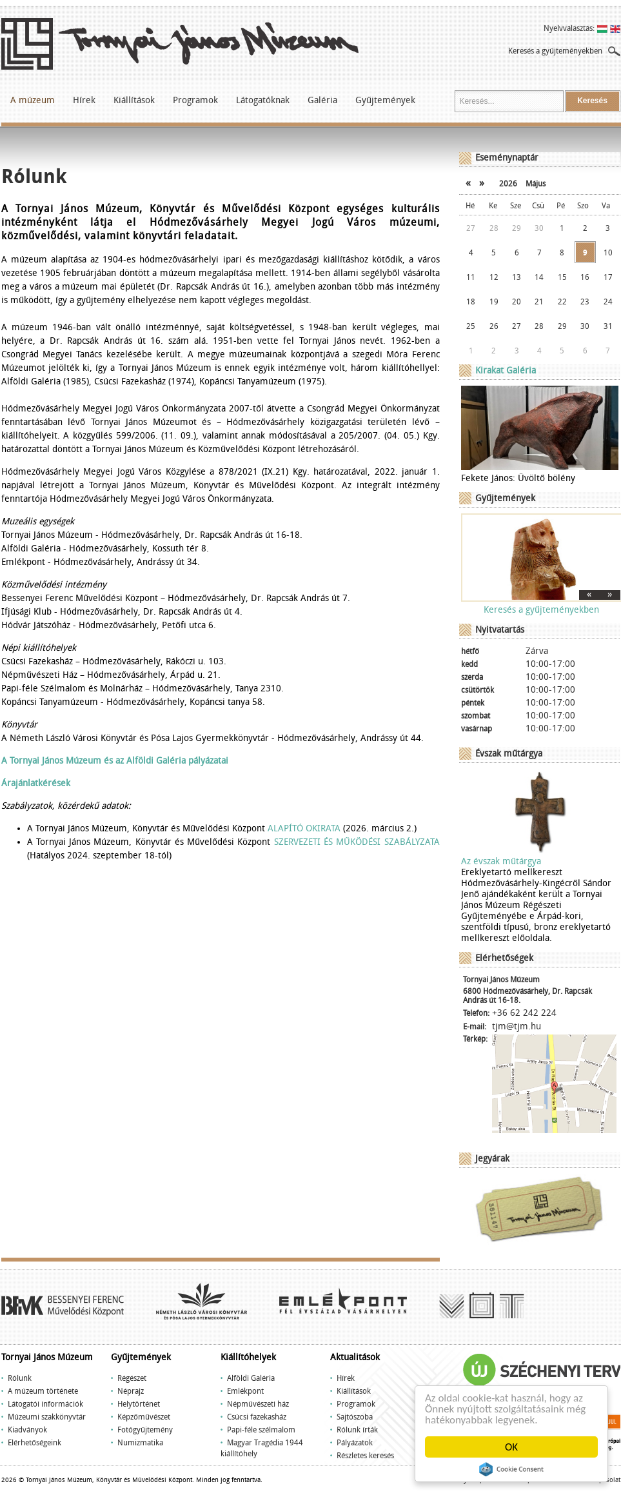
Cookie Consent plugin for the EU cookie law (511, 1469)
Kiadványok (27, 1429)
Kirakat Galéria (505, 370)
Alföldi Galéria (251, 1378)
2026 (508, 183)
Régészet (131, 1378)
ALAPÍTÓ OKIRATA (304, 828)
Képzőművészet (143, 1416)
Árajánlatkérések (35, 783)
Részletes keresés (365, 1455)
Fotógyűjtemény (145, 1429)
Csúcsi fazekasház (256, 1416)
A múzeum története (43, 1391)
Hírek (84, 100)
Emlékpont (245, 1391)
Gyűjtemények (385, 100)
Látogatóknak (263, 100)
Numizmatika (140, 1442)
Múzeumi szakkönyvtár (47, 1416)
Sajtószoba (355, 1416)
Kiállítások (134, 100)
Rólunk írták (357, 1429)
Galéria (322, 100)
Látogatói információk (45, 1404)
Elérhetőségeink (34, 1442)
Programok (195, 100)
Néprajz (130, 1391)
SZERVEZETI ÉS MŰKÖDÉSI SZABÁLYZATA (357, 842)
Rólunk (20, 1378)
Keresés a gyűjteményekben (555, 50)
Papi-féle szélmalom (261, 1429)
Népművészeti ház (258, 1404)
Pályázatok (355, 1442)
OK (511, 1447)
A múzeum (32, 100)
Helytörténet (138, 1404)
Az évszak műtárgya (501, 861)
